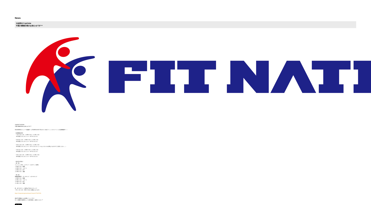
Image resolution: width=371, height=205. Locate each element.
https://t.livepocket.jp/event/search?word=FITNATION (28, 193)
